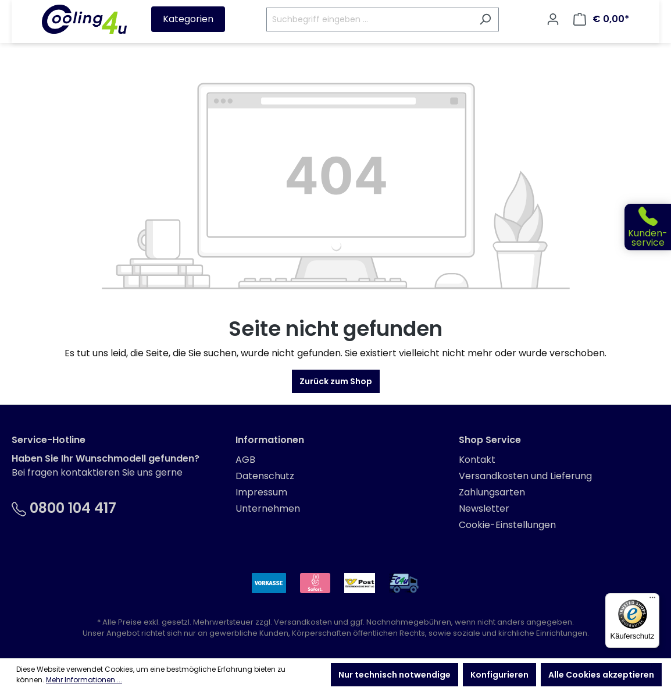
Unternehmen (267, 508)
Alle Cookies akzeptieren (601, 675)
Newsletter (484, 508)
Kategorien (188, 19)
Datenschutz (264, 476)
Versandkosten (303, 622)
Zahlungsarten (492, 492)
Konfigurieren (499, 675)
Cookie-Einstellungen (507, 524)
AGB (245, 459)
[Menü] (652, 600)
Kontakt (477, 459)
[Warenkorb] (601, 19)
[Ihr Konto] (553, 19)
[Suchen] (485, 19)
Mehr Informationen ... (84, 680)
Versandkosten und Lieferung (525, 476)
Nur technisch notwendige (394, 675)
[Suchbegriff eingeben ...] (369, 19)
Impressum (261, 492)
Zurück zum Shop (335, 381)
